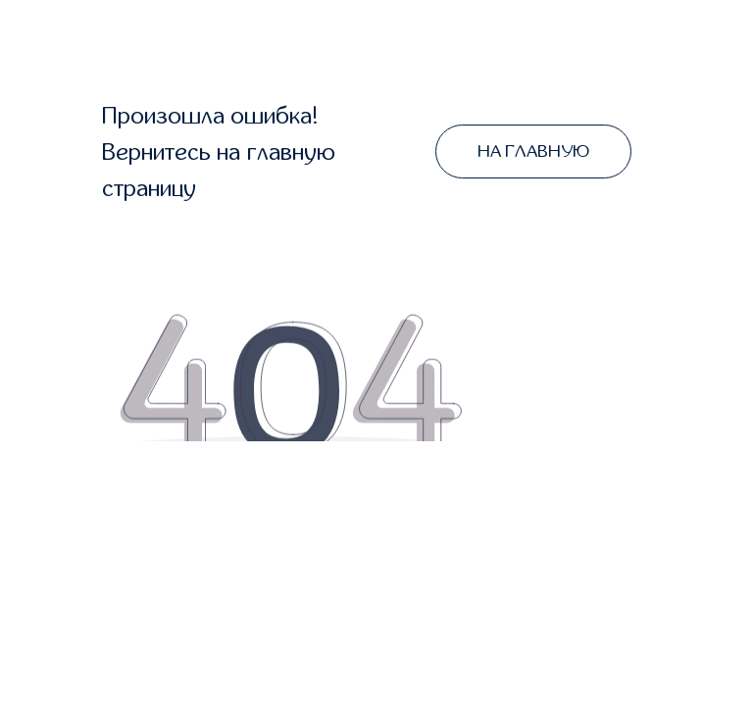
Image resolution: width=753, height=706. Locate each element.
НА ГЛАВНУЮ (533, 151)
